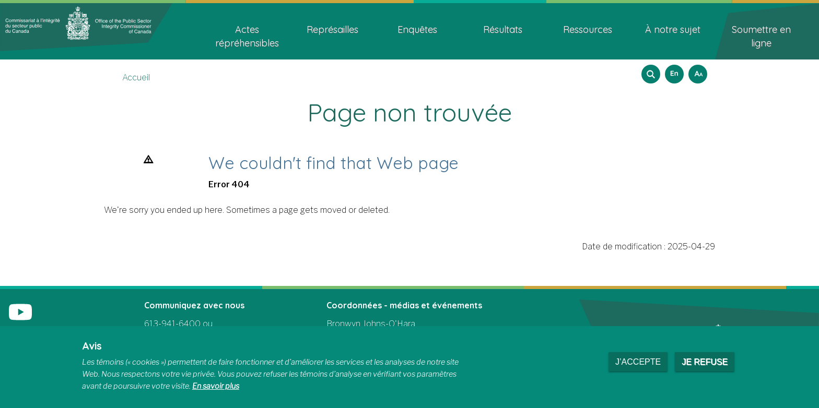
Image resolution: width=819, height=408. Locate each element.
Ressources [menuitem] (587, 29)
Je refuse (705, 361)
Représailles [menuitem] (332, 29)
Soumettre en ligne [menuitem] (761, 36)
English (673, 71)
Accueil (136, 77)
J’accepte (638, 361)
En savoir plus (215, 386)
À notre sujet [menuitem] (672, 29)
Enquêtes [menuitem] (417, 29)
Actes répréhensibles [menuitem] (247, 36)
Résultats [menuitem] (502, 29)
